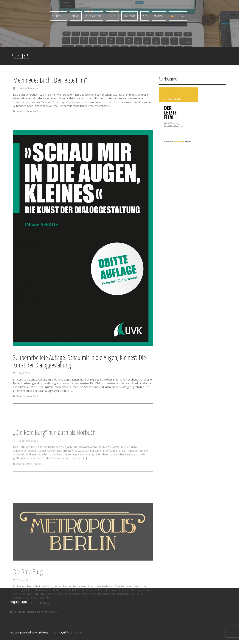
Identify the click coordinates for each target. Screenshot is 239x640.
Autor (75, 15)
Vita (144, 15)
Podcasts (130, 15)
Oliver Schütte (24, 111)
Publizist (37, 111)
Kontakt (159, 15)
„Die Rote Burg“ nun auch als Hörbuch (54, 445)
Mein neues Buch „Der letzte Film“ (50, 80)
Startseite (58, 15)
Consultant (93, 15)
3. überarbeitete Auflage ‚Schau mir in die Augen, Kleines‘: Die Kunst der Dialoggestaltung (79, 362)
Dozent (112, 15)
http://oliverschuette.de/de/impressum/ (33, 611)
